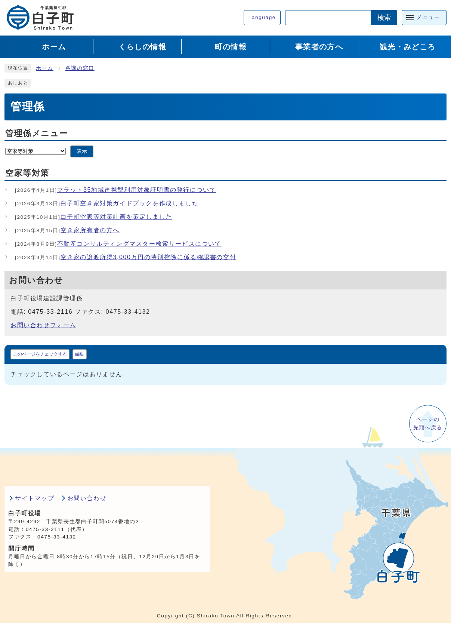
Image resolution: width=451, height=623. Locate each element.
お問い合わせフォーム (43, 325)
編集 (79, 354)
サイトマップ (35, 498)
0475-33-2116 (50, 312)
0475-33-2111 (45, 529)
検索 (384, 17)
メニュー (428, 17)
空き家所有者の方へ (67, 230)
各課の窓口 (80, 68)
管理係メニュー (36, 133)
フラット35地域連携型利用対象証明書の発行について (115, 190)
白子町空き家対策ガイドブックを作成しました (106, 203)
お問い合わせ (87, 498)
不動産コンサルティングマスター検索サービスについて (118, 243)
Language (262, 17)
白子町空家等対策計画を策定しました (93, 217)
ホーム (44, 68)
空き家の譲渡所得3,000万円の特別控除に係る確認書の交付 (125, 257)
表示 (82, 151)
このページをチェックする (40, 354)
